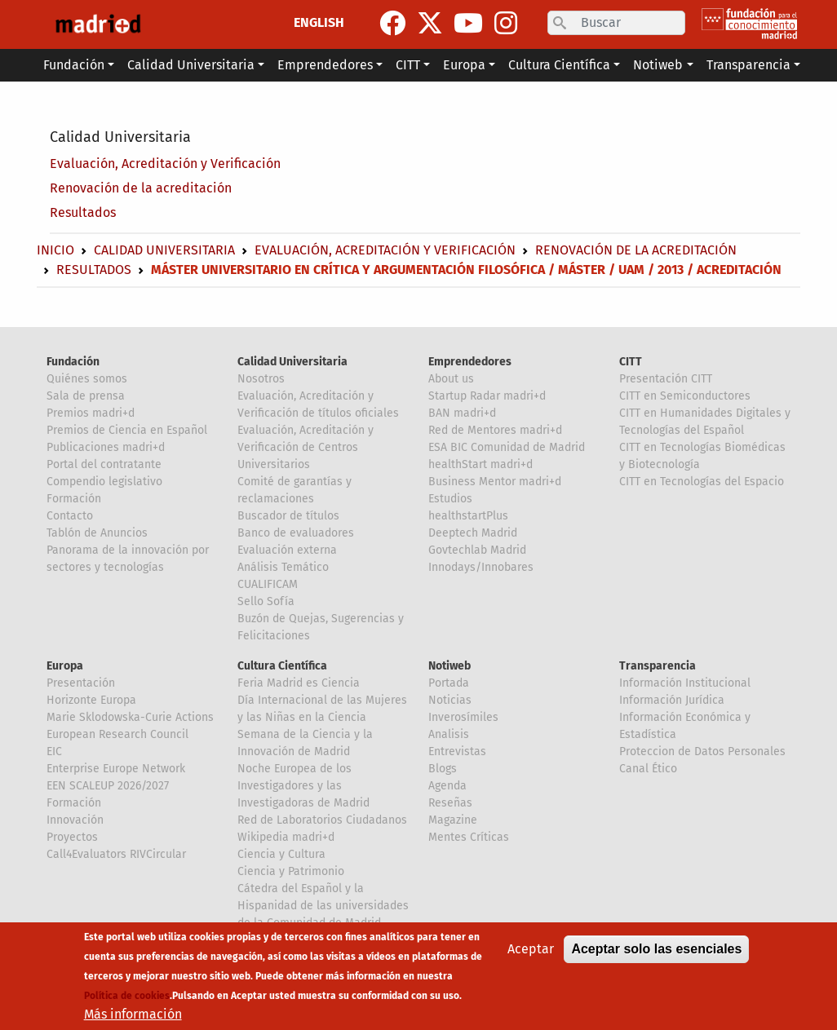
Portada (448, 683)
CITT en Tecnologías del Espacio (701, 481)
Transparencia (657, 666)
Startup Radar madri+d (487, 396)
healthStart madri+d (480, 464)
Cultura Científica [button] (559, 65)
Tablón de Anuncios (97, 533)
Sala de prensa (85, 396)
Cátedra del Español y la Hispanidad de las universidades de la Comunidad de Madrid (323, 906)
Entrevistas (457, 751)
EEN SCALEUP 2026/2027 (107, 786)
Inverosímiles (463, 717)
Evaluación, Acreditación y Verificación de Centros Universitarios (305, 447)
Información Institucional (685, 683)
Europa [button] (464, 65)
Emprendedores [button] (325, 65)
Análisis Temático (283, 567)
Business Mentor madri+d (494, 481)
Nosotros (261, 379)
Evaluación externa (287, 550)
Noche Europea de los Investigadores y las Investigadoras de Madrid (303, 786)
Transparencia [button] (748, 65)
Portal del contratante (104, 464)
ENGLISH (319, 22)
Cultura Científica (282, 666)
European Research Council (117, 734)
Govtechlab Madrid (477, 550)
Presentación (80, 683)
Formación (73, 499)
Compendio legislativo (104, 481)
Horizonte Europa (91, 700)
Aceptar (530, 949)
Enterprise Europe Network (115, 769)
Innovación (75, 820)
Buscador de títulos (288, 516)
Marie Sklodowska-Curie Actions (130, 717)
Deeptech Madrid (472, 533)
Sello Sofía (265, 601)
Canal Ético (648, 769)
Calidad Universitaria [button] (191, 65)
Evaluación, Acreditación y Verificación (165, 163)
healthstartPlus (468, 516)
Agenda (447, 786)
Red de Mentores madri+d (495, 430)
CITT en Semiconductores (685, 396)
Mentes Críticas (468, 837)
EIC (54, 751)
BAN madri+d (462, 413)
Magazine (452, 820)
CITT (630, 362)
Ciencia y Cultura (281, 854)
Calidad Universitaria (120, 137)
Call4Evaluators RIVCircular (116, 854)
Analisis (448, 734)
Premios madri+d (90, 413)
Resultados (83, 212)
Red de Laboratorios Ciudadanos (322, 820)
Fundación (73, 362)
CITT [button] (408, 65)
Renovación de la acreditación (141, 188)
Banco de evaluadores (295, 533)
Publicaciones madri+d (105, 447)
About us (451, 379)
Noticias (450, 700)
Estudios (450, 499)
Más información (133, 1014)
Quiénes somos (86, 379)
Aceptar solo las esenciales (656, 949)
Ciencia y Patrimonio (290, 871)
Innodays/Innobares (481, 567)
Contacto (69, 516)
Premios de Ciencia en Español (126, 430)
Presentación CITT (665, 379)
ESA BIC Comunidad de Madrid (506, 447)
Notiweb (449, 666)
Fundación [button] (73, 65)
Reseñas (450, 803)
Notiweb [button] (658, 65)
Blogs (442, 769)
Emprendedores (470, 362)
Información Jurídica (671, 700)
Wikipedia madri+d (285, 837)
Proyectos (72, 837)
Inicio (55, 250)
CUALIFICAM (267, 584)
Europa (64, 666)
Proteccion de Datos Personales (702, 751)
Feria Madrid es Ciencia (298, 683)
